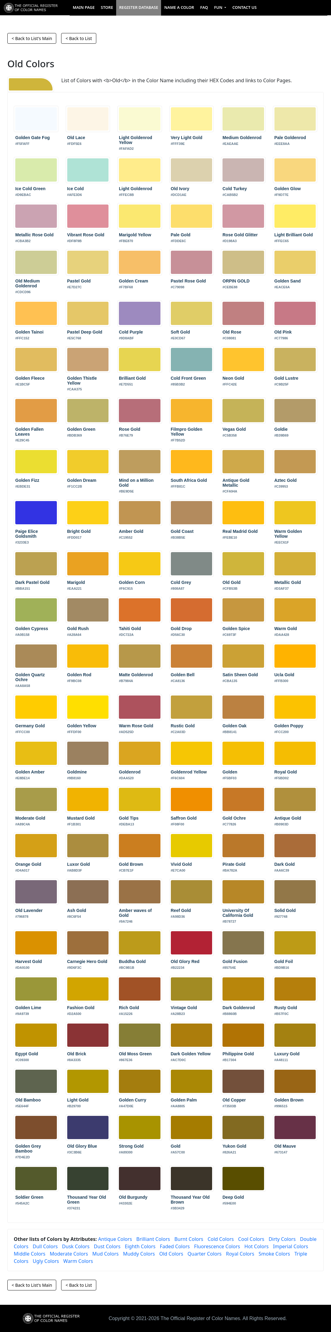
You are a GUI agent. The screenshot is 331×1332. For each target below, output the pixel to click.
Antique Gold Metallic (236, 483)
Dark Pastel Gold (32, 582)
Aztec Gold (285, 480)
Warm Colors (78, 1261)
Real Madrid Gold (240, 531)
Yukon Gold (234, 1146)
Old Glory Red (185, 961)
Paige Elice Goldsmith (26, 534)
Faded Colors (175, 1246)
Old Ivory (180, 188)
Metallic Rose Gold (34, 234)
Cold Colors (221, 1239)
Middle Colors (30, 1253)
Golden (230, 771)
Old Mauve (285, 1146)
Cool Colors (251, 1239)
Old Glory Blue (82, 1146)
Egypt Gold (26, 1053)
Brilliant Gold (132, 378)
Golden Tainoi (29, 332)
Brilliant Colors (153, 1239)
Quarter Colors (205, 1253)
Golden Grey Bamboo (28, 1148)
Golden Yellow (81, 725)
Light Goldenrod (135, 188)
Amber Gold (131, 531)
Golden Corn (132, 582)
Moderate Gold (30, 818)
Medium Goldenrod (242, 137)
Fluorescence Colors (217, 1246)
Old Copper (234, 1100)
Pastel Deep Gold (84, 332)
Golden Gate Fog (32, 137)
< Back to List (78, 38)
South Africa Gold (189, 480)
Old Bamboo (28, 1100)
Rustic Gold (183, 725)
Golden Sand (287, 281)
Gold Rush (78, 628)
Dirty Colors (282, 1239)
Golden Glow (287, 188)
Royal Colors (240, 1253)
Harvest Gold (28, 961)
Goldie (281, 429)
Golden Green (81, 429)
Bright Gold (79, 531)
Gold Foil (283, 961)
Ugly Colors (46, 1261)
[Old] (30, 84)
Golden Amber (30, 771)
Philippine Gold (238, 1053)
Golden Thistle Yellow (82, 381)
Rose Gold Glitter (240, 234)
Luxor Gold (78, 864)
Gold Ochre (234, 818)
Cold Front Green (188, 378)
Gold (176, 1146)
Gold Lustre (286, 378)
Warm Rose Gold (136, 725)
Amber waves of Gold (135, 913)
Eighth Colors (140, 1246)
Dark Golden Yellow (191, 1053)
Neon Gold (233, 378)
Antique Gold (287, 818)
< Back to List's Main (32, 38)
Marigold (76, 582)
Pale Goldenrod (290, 137)
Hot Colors (257, 1246)
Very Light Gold (186, 137)
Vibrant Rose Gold (86, 234)
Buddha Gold (132, 961)
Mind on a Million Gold (136, 483)
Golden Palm (184, 1100)
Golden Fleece (30, 378)
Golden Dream (82, 480)
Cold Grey (181, 582)
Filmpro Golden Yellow (186, 432)
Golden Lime (28, 1007)
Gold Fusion (235, 961)
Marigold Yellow (135, 234)
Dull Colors (45, 1246)
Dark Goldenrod (239, 1007)
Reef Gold (181, 910)
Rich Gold (129, 1007)
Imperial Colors (290, 1246)
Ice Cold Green (30, 188)
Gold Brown (131, 864)
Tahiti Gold (130, 628)
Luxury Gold (287, 1053)
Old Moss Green (135, 1053)
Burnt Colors (188, 1239)
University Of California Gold (238, 913)
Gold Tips (128, 818)
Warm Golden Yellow (288, 534)
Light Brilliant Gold (293, 234)
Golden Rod (79, 674)
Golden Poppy (288, 725)
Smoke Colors (274, 1253)
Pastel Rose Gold (188, 281)
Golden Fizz (27, 480)
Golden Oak (235, 725)
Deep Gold (233, 1197)
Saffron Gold (184, 818)
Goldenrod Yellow (189, 771)
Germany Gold (30, 725)
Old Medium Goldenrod (27, 283)
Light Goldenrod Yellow (135, 140)
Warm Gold (285, 628)
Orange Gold (28, 864)
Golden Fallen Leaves (29, 432)
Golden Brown (289, 1100)
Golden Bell (183, 674)
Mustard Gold (81, 818)
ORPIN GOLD (236, 281)
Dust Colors (107, 1246)
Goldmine (77, 771)
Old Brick (76, 1053)
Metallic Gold (287, 582)
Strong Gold (131, 1146)
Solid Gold (285, 910)
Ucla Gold (284, 674)
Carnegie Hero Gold (87, 961)
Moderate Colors (69, 1253)
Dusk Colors (76, 1246)
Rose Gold (129, 429)
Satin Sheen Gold (240, 674)
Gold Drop (181, 628)
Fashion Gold (80, 1007)
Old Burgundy (133, 1197)
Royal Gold (285, 771)
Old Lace (76, 137)
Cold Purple (131, 332)
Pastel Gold (79, 281)
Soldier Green (29, 1197)
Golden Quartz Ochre (30, 677)
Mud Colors (105, 1253)
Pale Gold (181, 234)
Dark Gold (284, 864)
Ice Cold (75, 188)
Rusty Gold (285, 1007)
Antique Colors (115, 1239)
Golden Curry (132, 1100)
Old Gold (232, 582)
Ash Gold (76, 910)
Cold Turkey (235, 188)
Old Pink (283, 332)
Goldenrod (130, 771)
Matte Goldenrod (136, 674)
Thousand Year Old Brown (190, 1200)
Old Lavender (28, 910)
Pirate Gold (234, 864)
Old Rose (232, 332)
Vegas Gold (234, 429)
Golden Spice (236, 628)
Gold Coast (182, 531)
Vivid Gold (181, 864)
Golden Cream (133, 281)
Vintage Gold (184, 1007)
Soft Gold (180, 332)
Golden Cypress (31, 628)
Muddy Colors (139, 1253)
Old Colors (171, 1253)
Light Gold (78, 1100)
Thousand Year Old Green (86, 1200)
